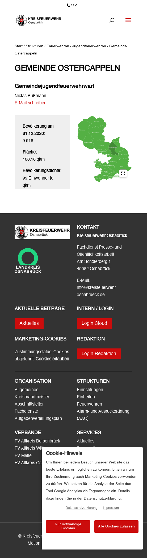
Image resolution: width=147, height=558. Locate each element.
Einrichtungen (90, 390)
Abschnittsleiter (29, 404)
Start (19, 46)
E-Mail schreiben (31, 103)
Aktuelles (29, 323)
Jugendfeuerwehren (89, 46)
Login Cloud (94, 323)
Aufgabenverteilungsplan (38, 419)
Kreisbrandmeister (32, 397)
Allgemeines (26, 390)
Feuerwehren (89, 404)
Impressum (111, 508)
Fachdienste (26, 412)
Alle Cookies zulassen (116, 526)
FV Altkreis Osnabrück (36, 463)
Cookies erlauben (52, 359)
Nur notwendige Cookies (68, 526)
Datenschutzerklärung (82, 508)
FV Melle (23, 456)
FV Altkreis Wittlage (33, 448)
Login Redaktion (99, 353)
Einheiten (86, 397)
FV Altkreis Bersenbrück (37, 441)
